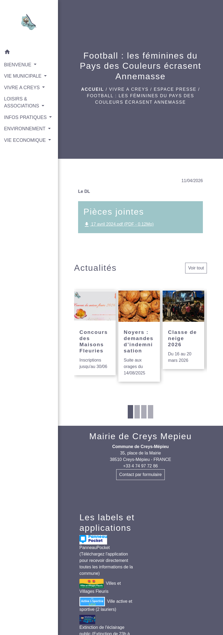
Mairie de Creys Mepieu (140, 436)
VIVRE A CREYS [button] (22, 87)
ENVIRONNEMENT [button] (25, 128)
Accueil (92, 89)
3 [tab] (144, 411)
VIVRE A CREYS (129, 89)
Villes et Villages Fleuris (100, 586)
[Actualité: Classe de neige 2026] (183, 330)
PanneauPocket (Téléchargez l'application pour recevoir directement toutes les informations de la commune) (106, 555)
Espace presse (175, 89)
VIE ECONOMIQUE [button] (25, 140)
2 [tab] (137, 411)
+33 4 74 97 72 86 (140, 466)
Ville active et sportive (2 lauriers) (105, 604)
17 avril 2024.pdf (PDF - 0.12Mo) (118, 224)
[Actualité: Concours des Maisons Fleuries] (95, 333)
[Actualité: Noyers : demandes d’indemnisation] (139, 336)
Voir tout (196, 268)
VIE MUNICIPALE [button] (23, 76)
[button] (29, 52)
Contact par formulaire (140, 474)
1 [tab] (130, 411)
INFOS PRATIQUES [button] (26, 117)
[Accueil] (29, 23)
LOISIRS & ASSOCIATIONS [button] (22, 102)
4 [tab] (150, 411)
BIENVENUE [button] (18, 64)
